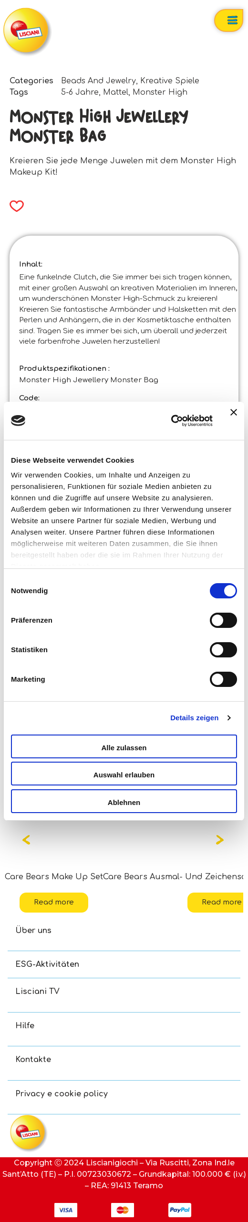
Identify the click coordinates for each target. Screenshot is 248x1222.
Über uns (33, 930)
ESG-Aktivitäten (47, 964)
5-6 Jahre (80, 92)
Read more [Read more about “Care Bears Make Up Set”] (54, 902)
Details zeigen (194, 718)
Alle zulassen (123, 748)
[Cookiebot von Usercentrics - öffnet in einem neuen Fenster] (171, 421)
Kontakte (33, 1059)
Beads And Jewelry (98, 81)
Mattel (115, 92)
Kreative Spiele (169, 81)
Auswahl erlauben (124, 775)
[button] (14, 206)
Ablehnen (124, 802)
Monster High (160, 92)
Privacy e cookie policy (61, 1094)
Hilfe (24, 1026)
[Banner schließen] (233, 421)
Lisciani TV (37, 991)
